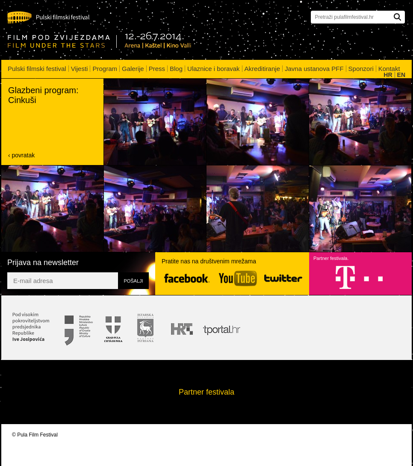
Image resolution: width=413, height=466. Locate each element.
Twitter (283, 278)
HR (388, 74)
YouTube (237, 278)
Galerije (133, 68)
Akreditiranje (262, 68)
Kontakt (389, 68)
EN (401, 74)
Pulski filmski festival (37, 68)
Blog (176, 68)
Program (104, 68)
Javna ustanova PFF (314, 68)
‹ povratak (21, 155)
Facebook (187, 278)
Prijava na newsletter (43, 262)
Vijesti (79, 68)
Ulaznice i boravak (213, 68)
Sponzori (361, 68)
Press (157, 68)
